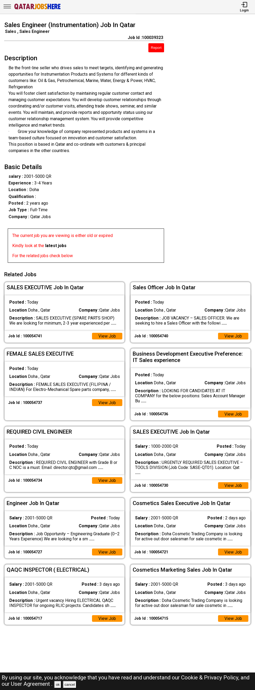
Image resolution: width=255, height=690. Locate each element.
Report (156, 48)
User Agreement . (32, 684)
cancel (70, 685)
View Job (107, 336)
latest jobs (55, 245)
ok (58, 685)
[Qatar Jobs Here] (37, 8)
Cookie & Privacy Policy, (211, 677)
